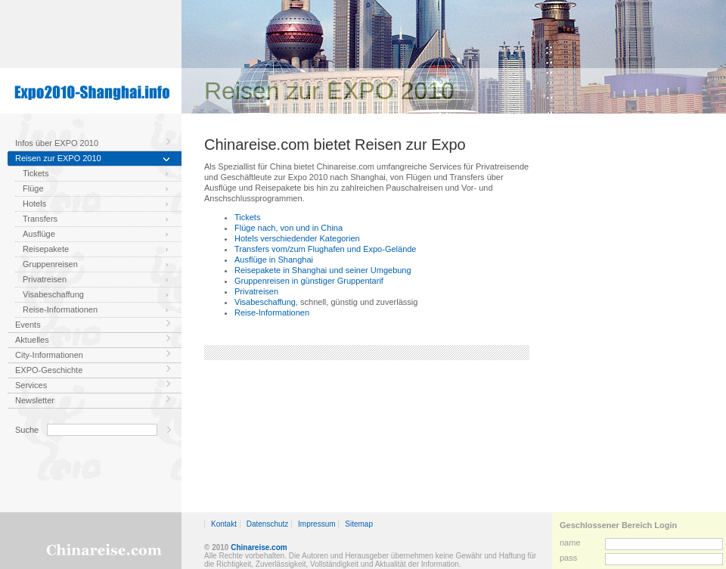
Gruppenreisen (50, 264)
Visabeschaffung (53, 294)
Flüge (33, 188)
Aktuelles (32, 339)
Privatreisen (45, 279)
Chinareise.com (259, 547)
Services (31, 385)
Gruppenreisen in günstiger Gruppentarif (308, 280)
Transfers (40, 218)
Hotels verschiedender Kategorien (297, 238)
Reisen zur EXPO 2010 (58, 158)
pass (568, 557)
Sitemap (359, 524)
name (570, 542)
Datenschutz (268, 524)
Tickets (35, 173)
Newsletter (34, 400)
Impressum (316, 524)
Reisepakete (46, 248)
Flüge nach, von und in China (288, 227)
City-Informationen (49, 354)
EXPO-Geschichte (48, 370)
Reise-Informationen (60, 309)
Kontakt (224, 524)
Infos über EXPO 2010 (56, 143)
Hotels (34, 203)
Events (28, 324)
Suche (27, 429)
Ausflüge (39, 233)
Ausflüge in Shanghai (273, 259)
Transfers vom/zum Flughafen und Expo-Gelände (325, 248)
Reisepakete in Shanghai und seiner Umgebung (322, 270)
